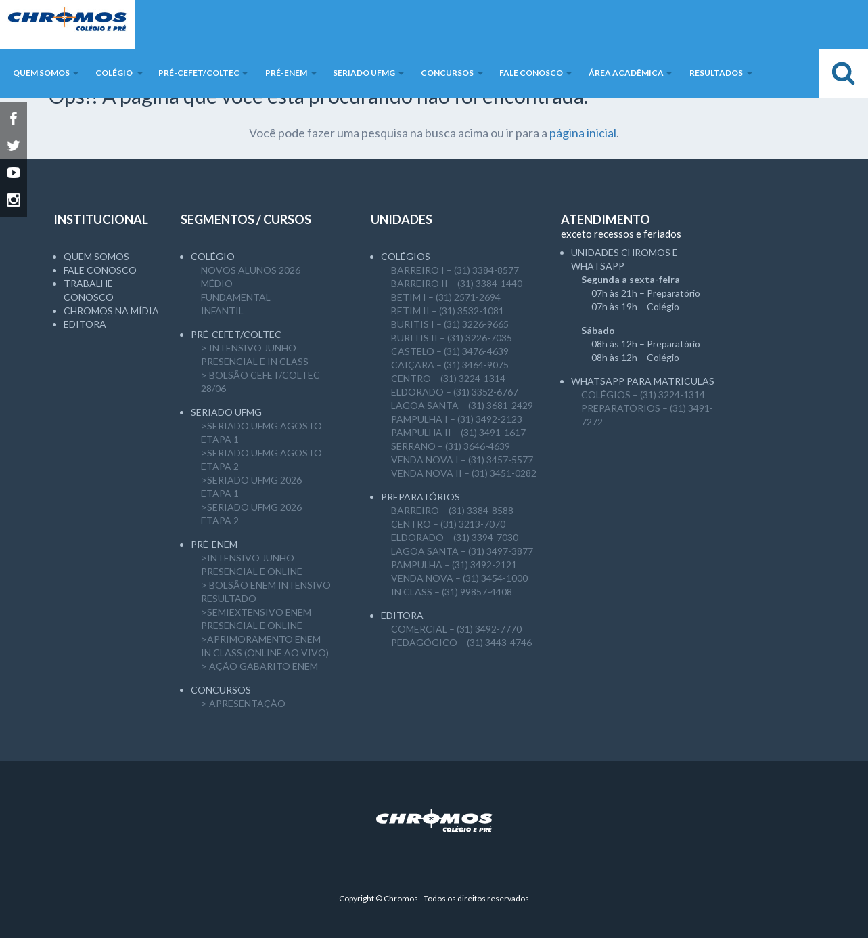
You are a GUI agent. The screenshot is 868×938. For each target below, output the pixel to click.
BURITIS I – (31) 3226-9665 (450, 324)
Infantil (222, 310)
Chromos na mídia (111, 310)
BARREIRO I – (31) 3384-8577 (455, 270)
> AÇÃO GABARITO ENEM (259, 666)
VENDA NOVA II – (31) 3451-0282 (463, 473)
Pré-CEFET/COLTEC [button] (198, 73)
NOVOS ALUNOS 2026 (250, 270)
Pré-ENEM (214, 544)
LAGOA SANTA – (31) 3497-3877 (462, 551)
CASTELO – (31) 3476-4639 (450, 351)
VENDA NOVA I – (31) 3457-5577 (462, 459)
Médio (217, 283)
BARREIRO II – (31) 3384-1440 (456, 283)
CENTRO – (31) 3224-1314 (448, 378)
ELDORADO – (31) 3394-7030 (454, 537)
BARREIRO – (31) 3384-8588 (452, 510)
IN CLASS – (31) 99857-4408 (451, 591)
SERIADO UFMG (226, 412)
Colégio (213, 256)
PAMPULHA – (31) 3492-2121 (454, 564)
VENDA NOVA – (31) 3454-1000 (459, 578)
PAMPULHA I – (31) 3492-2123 (456, 419)
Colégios (405, 256)
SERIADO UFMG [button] (364, 73)
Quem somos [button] (41, 73)
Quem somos (96, 256)
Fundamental (236, 297)
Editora (85, 324)
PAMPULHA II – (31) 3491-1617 (458, 432)
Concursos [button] (447, 73)
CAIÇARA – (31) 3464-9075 (450, 364)
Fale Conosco (100, 270)
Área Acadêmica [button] (626, 73)
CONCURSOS (221, 690)
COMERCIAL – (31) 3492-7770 (456, 629)
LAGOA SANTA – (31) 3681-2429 (462, 405)
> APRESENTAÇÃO (243, 703)
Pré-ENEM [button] (286, 73)
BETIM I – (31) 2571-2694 (446, 297)
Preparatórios (420, 497)
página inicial (582, 132)
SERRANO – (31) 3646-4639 (450, 446)
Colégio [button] (114, 73)
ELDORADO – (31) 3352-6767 (454, 392)
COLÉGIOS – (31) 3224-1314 (643, 394)
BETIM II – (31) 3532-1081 (447, 310)
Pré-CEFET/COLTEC (236, 334)
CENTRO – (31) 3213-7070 (448, 524)
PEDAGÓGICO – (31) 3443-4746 (461, 642)
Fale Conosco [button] (531, 73)
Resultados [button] (716, 73)
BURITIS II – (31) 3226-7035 (451, 337)
